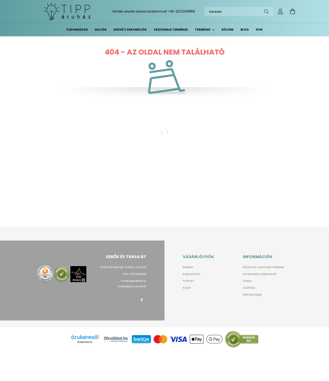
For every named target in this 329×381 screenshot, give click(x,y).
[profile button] (280, 11)
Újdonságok (77, 30)
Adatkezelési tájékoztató (259, 274)
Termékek (203, 30)
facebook (141, 299)
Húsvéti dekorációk (130, 30)
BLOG (245, 30)
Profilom (188, 281)
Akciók (101, 30)
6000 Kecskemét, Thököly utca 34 (123, 267)
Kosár (187, 287)
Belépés (188, 267)
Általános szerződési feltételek (263, 267)
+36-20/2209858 (181, 11)
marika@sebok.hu (133, 281)
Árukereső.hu (84, 342)
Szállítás (249, 287)
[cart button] (292, 11)
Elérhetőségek (252, 294)
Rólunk (228, 30)
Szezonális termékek (171, 30)
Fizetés (247, 281)
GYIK (259, 30)
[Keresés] (239, 11)
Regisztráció (191, 274)
